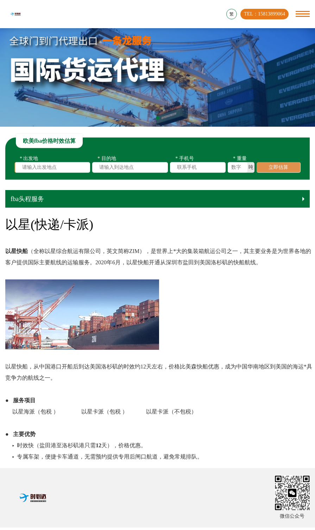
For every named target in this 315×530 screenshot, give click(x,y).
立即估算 (278, 168)
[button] (157, 118)
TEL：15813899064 (264, 14)
